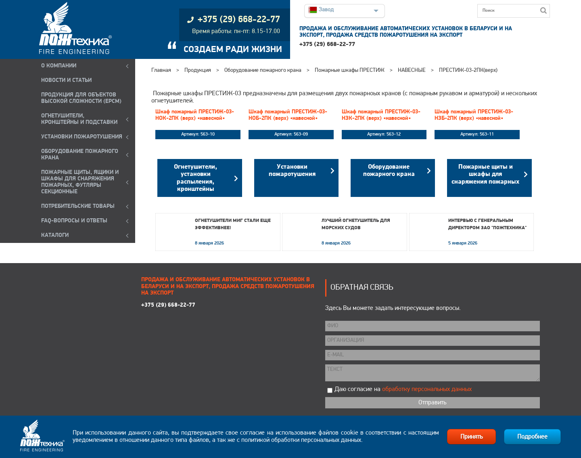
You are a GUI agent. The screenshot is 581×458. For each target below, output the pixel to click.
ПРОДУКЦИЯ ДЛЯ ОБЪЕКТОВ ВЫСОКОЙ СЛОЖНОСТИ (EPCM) (81, 98)
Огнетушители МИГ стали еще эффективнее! (233, 224)
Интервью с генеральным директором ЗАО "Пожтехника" (487, 224)
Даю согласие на (403, 389)
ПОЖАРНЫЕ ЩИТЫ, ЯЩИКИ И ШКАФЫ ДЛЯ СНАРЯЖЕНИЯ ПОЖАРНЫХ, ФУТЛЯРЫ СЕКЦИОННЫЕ (80, 182)
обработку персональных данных (427, 389)
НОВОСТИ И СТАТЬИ (66, 80)
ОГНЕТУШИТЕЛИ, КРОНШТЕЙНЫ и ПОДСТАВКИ (79, 119)
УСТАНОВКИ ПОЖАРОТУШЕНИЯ (81, 137)
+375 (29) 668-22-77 (327, 45)
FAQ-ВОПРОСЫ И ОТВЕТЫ (74, 221)
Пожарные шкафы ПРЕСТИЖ (350, 70)
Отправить (432, 402)
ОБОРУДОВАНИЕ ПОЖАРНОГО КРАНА (79, 154)
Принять (471, 437)
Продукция (197, 70)
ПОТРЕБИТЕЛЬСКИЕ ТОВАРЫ (78, 206)
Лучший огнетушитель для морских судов (356, 224)
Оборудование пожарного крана (262, 70)
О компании (58, 66)
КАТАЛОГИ (55, 235)
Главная (161, 70)
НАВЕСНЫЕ (412, 70)
